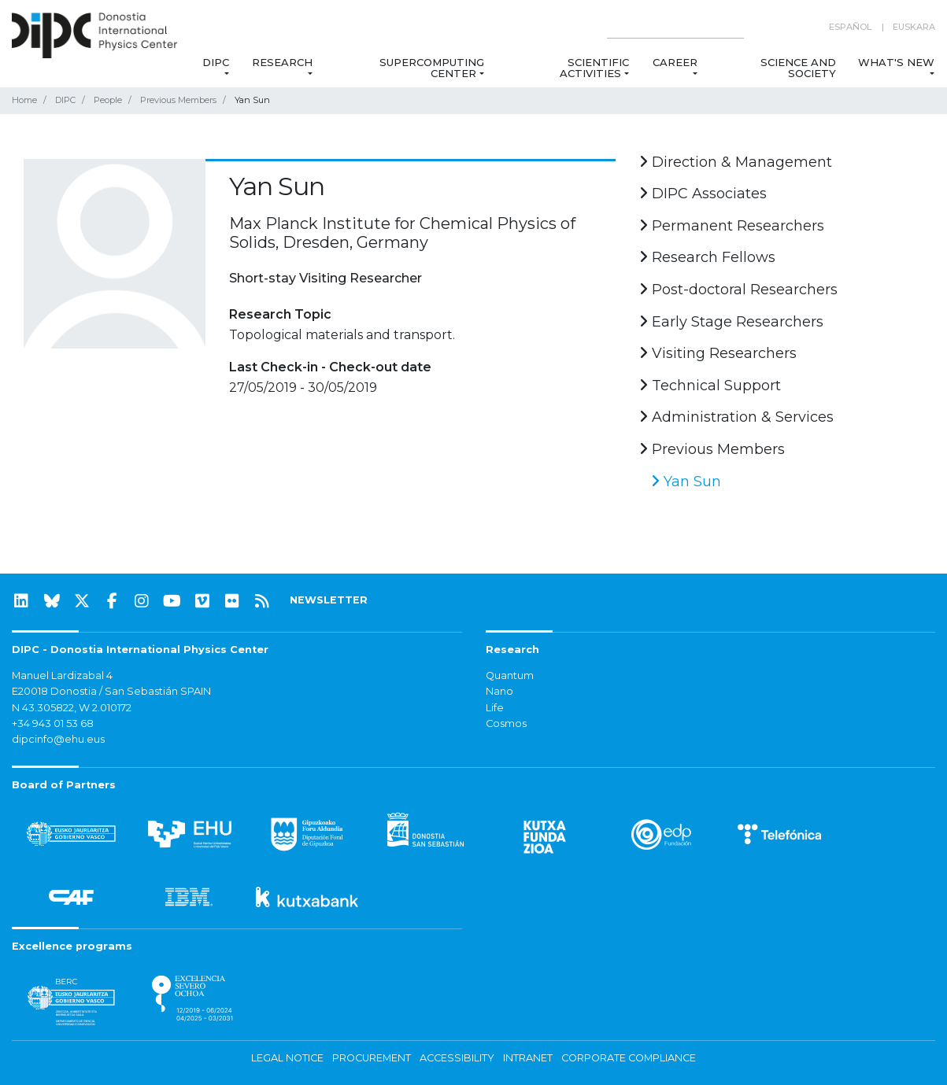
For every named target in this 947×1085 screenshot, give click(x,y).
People (108, 99)
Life (495, 708)
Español (850, 26)
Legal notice (287, 1058)
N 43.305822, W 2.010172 (71, 708)
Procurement (371, 1058)
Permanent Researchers (731, 225)
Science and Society (798, 67)
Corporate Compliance (628, 1058)
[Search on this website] (675, 27)
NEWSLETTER (329, 600)
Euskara (914, 26)
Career (675, 62)
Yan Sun (686, 481)
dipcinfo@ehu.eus (58, 739)
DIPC (215, 62)
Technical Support (710, 385)
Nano (499, 691)
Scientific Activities (594, 67)
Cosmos (506, 723)
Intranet (528, 1058)
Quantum (510, 675)
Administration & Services (736, 417)
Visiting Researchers (718, 353)
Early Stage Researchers (731, 321)
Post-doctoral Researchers (738, 289)
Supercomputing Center (431, 67)
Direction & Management (735, 162)
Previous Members (178, 99)
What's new (896, 62)
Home (24, 99)
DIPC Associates (703, 193)
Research (282, 62)
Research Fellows (707, 257)
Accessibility (457, 1058)
